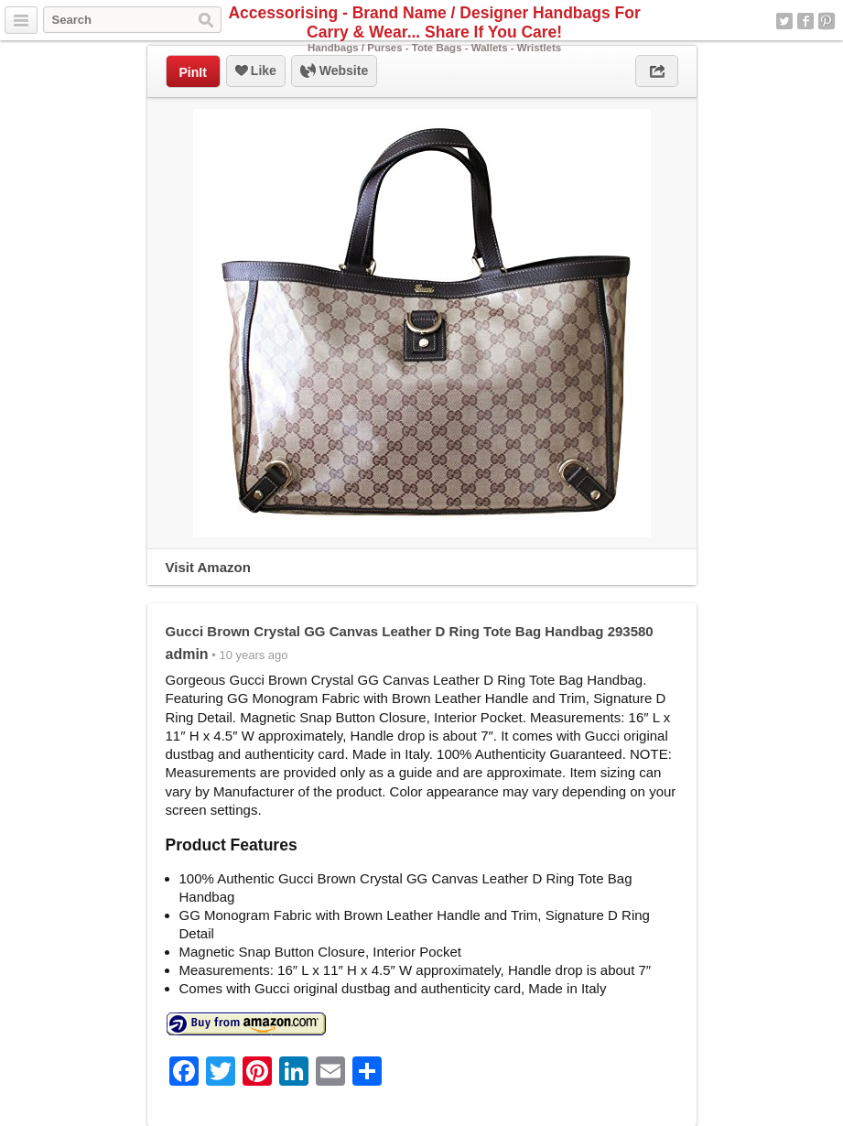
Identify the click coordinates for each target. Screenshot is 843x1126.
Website (334, 71)
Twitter (784, 21)
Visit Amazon (208, 567)
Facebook (805, 21)
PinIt (193, 72)
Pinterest (826, 21)
